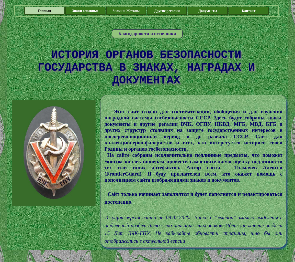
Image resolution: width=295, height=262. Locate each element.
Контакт (248, 11)
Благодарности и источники (147, 33)
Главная (44, 11)
